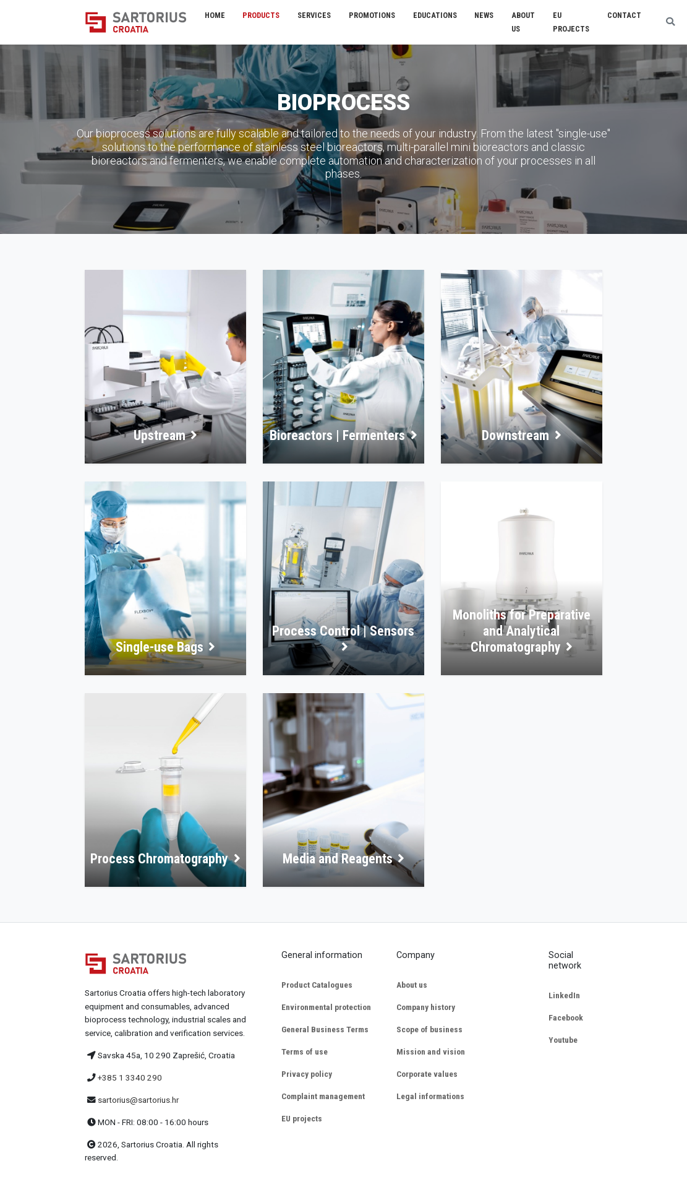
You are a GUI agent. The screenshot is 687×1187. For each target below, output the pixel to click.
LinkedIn (564, 995)
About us (411, 985)
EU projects (301, 1118)
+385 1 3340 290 (130, 1077)
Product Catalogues (316, 985)
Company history (425, 1007)
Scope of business (429, 1029)
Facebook (565, 1017)
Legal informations (430, 1096)
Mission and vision (430, 1051)
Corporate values (427, 1074)
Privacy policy (306, 1074)
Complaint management (323, 1096)
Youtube (563, 1040)
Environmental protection (326, 1007)
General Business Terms (325, 1029)
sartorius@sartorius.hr (138, 1100)
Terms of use (304, 1051)
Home (215, 15)
